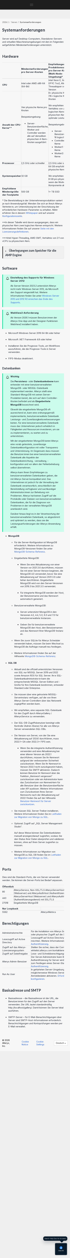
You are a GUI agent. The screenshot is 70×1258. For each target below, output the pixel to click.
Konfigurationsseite (12, 216)
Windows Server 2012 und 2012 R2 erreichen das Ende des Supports (34, 299)
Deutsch (61, 1043)
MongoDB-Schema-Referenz (29, 551)
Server (14, 22)
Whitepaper (32, 213)
